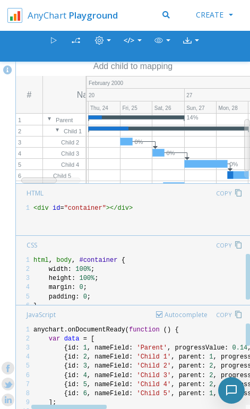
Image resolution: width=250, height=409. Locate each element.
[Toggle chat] (231, 390)
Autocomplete (186, 314)
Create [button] (214, 15)
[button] (162, 46)
